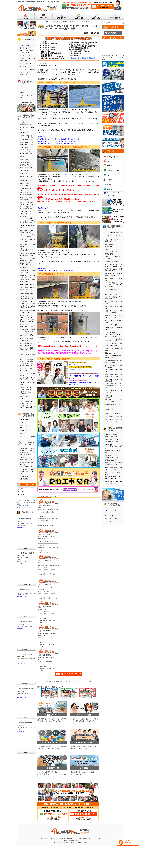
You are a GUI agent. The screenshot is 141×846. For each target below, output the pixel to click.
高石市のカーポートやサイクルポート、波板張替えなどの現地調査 (59, 143)
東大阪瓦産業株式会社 (45, 662)
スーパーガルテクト (25, 419)
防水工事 (109, 184)
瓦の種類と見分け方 (25, 165)
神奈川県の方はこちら (68, 697)
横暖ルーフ (23, 428)
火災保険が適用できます (111, 261)
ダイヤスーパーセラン (111, 510)
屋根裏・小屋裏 (24, 159)
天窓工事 (109, 189)
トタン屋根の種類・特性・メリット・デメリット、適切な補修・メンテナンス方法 (113, 284)
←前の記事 (49, 681)
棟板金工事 (110, 175)
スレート (22, 86)
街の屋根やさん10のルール (27, 58)
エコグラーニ (23, 425)
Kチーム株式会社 (43, 591)
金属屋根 (22, 92)
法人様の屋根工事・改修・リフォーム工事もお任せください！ (27, 471)
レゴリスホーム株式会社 (46, 541)
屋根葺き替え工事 (112, 157)
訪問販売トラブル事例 (111, 460)
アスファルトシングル (26, 95)
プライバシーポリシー (24, 495)
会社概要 (20, 489)
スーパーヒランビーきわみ (27, 436)
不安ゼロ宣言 (23, 61)
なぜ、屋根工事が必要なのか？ (113, 232)
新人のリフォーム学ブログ (112, 413)
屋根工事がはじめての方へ (27, 45)
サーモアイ (108, 513)
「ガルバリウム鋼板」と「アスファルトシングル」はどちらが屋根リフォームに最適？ (113, 334)
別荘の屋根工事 (24, 476)
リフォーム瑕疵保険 (25, 63)
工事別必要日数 (109, 254)
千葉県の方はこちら (87, 697)
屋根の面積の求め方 (25, 180)
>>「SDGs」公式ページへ (24, 507)
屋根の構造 (23, 267)
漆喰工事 (109, 165)
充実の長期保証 (24, 72)
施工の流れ (23, 66)
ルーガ (21, 422)
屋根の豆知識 (23, 173)
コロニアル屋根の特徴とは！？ (113, 325)
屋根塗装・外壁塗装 (113, 170)
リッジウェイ (23, 430)
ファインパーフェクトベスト (113, 518)
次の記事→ (88, 681)
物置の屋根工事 (24, 479)
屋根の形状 (23, 156)
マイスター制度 (24, 75)
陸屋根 (21, 97)
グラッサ (22, 433)
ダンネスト (108, 521)
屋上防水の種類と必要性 (26, 139)
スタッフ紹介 (22, 492)
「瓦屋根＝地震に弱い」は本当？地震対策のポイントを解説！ (113, 385)
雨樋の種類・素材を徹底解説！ (113, 416)
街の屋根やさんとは (25, 48)
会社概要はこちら (26, 548)
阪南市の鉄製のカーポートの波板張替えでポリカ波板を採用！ (57, 141)
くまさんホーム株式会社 (46, 613)
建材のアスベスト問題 (26, 167)
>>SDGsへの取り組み (23, 506)
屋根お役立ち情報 (110, 353)
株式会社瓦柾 (42, 567)
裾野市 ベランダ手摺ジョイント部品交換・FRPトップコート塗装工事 (77, 681)
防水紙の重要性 (24, 170)
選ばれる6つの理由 (25, 55)
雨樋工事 (109, 180)
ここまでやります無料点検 (27, 69)
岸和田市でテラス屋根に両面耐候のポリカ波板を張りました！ (57, 270)
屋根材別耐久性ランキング (27, 284)
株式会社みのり (43, 637)
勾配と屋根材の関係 (25, 162)
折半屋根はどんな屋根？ (111, 294)
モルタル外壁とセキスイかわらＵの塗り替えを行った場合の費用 (113, 446)
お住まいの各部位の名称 (26, 132)
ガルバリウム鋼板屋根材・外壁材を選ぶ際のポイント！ (27, 349)
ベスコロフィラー (110, 516)
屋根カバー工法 (111, 161)
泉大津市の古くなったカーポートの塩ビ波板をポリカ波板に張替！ (59, 139)
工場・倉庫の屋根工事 (26, 467)
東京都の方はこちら (49, 697)
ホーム (42, 21)
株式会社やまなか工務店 (46, 512)
